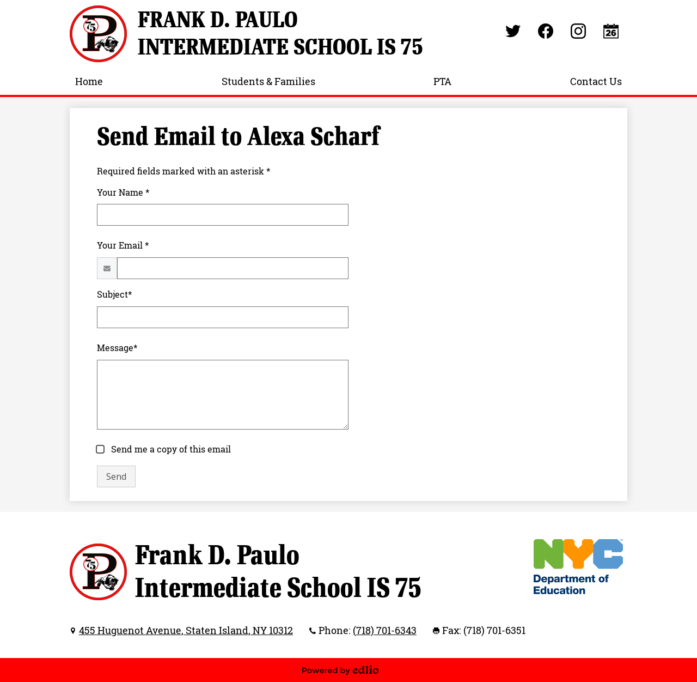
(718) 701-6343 (385, 630)
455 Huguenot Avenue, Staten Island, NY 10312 (186, 630)
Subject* (114, 294)
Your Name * (123, 192)
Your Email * (123, 245)
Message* (117, 348)
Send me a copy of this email (170, 449)
